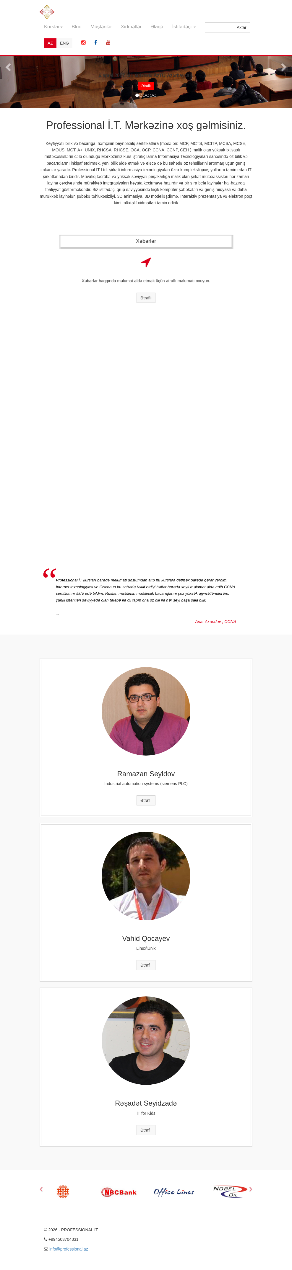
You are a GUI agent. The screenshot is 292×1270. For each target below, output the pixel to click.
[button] (7, 66)
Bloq (77, 27)
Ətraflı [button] (146, 86)
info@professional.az (68, 1249)
